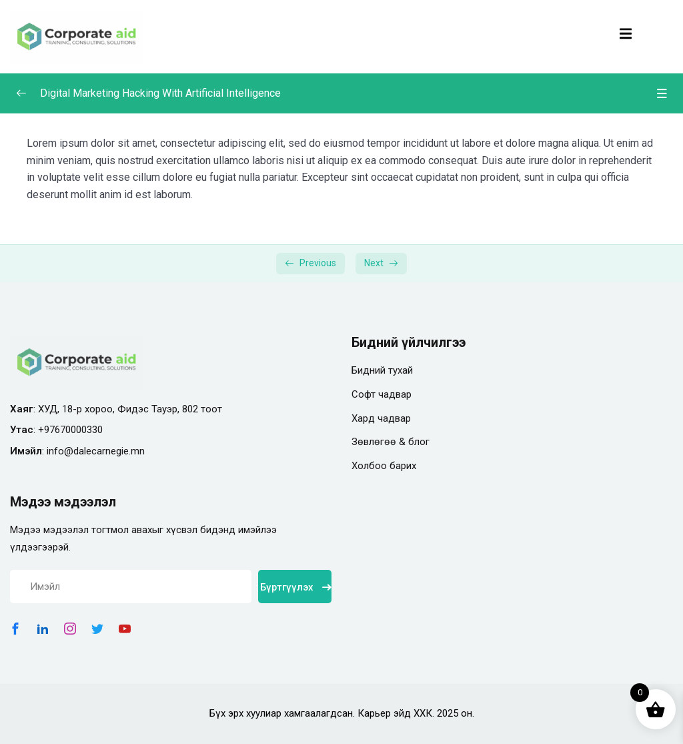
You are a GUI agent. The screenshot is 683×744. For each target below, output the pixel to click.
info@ (60, 451)
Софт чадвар (382, 394)
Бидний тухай (382, 370)
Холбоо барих (384, 466)
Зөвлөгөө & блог (391, 442)
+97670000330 (70, 430)
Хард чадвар (381, 418)
